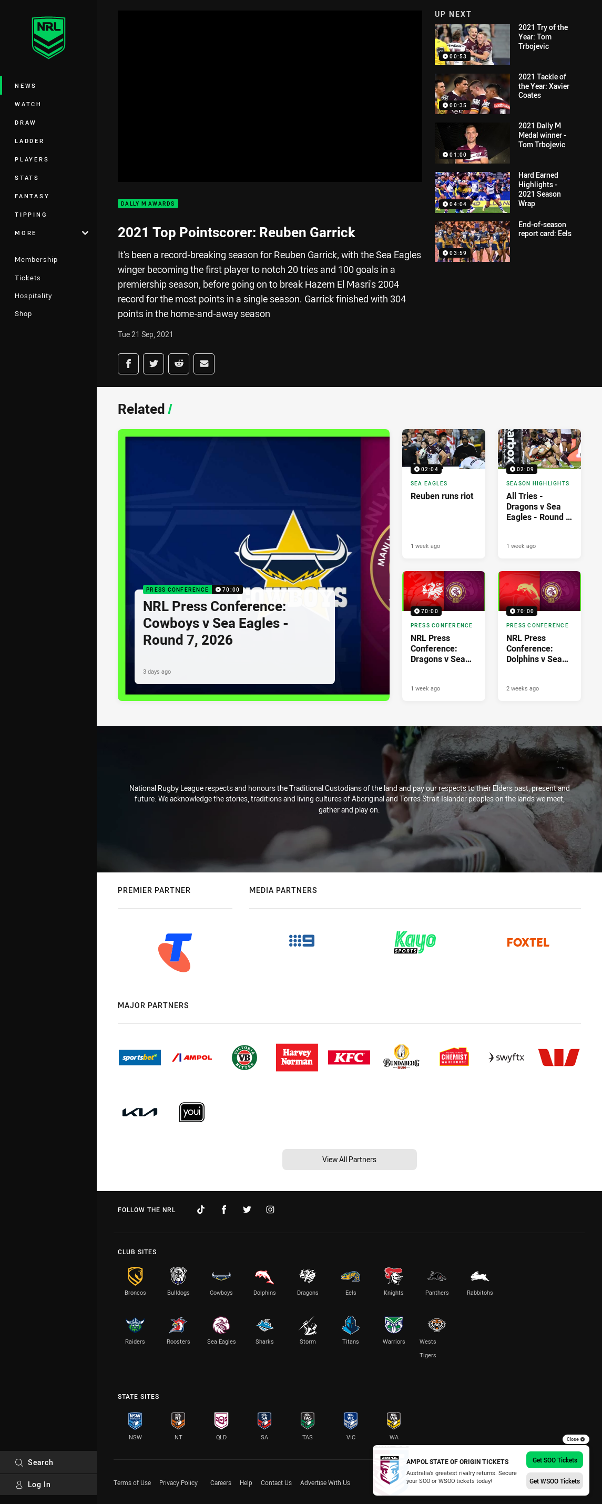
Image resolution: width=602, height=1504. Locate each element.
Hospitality (33, 295)
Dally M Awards (148, 203)
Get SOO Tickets (555, 1460)
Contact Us (276, 1482)
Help (246, 1482)
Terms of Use (132, 1482)
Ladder (30, 141)
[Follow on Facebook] (224, 1209)
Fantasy (32, 196)
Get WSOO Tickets (554, 1481)
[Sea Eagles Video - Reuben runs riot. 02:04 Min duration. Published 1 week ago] (443, 493)
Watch (28, 104)
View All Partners (349, 1159)
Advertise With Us (325, 1482)
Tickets (28, 277)
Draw (26, 122)
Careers (220, 1482)
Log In (33, 1484)
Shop (23, 313)
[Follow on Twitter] (247, 1209)
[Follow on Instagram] (270, 1209)
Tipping (31, 214)
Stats (27, 177)
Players (32, 159)
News (26, 85)
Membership (36, 259)
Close (576, 1439)
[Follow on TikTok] (201, 1209)
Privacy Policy (178, 1482)
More (51, 233)
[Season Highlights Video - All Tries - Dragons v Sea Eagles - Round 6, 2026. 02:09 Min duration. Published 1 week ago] (539, 493)
